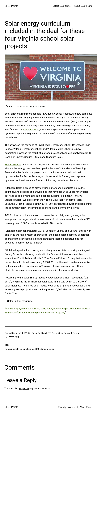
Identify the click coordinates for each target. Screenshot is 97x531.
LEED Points (11, 5)
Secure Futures (13, 164)
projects (15, 349)
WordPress (86, 407)
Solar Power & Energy (68, 333)
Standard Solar (31, 129)
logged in (24, 388)
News (7, 349)
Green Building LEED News (44, 333)
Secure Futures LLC (29, 349)
